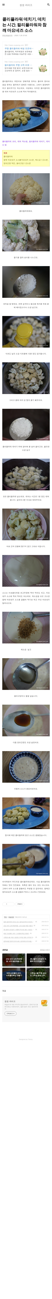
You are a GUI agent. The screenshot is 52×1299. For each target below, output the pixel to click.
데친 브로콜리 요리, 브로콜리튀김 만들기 (16, 1129)
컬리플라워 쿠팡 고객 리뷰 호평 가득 (18, 65)
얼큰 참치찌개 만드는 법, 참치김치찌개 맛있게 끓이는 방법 (19, 1117)
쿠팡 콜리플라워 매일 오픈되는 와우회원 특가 (19, 48)
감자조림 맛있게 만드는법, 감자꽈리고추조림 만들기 (19, 1137)
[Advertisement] (26, 912)
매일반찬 (11, 1113)
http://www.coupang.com (14, 45)
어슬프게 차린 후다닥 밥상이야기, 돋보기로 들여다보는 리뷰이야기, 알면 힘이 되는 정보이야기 (21, 1202)
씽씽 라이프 (10, 1197)
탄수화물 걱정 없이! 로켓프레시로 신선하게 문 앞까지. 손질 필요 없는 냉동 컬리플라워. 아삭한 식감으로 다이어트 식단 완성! (19, 69)
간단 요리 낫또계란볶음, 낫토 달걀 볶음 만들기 (18, 1121)
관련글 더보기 (45, 1145)
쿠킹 (5, 1113)
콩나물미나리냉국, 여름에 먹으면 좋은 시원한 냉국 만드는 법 (19, 1125)
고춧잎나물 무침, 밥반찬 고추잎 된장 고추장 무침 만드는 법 (19, 1133)
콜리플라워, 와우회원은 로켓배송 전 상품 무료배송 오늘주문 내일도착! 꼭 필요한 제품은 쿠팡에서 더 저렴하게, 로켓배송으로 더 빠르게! (19, 52)
